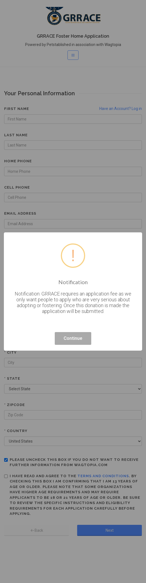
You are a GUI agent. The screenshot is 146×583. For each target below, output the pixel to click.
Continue (73, 338)
